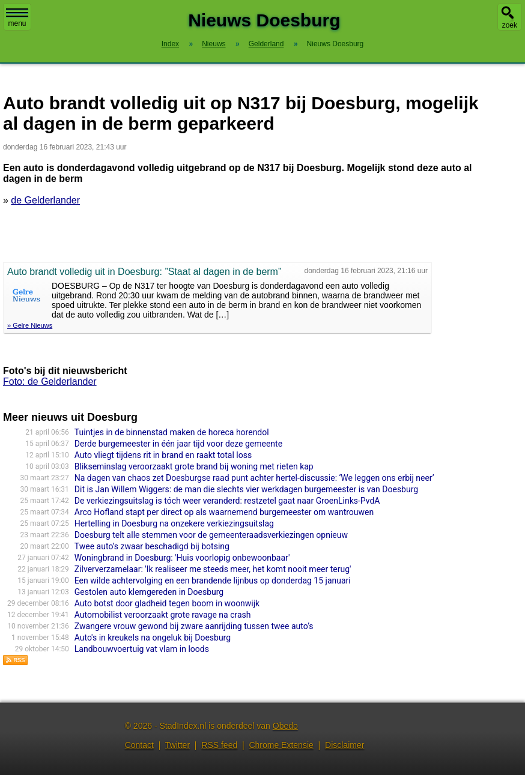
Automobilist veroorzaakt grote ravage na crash (162, 615)
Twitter (177, 745)
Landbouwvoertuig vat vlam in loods (141, 649)
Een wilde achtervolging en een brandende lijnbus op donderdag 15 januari (212, 580)
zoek (509, 25)
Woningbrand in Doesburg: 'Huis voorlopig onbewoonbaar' (182, 557)
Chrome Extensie (281, 745)
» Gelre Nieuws (29, 325)
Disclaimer (344, 745)
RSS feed (219, 745)
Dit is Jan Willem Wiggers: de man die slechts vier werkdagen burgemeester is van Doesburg (246, 489)
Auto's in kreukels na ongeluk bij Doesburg (152, 637)
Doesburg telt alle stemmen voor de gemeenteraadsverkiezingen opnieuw (211, 535)
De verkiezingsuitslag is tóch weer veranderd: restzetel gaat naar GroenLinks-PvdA (227, 500)
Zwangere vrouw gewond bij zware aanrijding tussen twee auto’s (194, 626)
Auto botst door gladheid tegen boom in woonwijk (166, 603)
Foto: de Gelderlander (50, 381)
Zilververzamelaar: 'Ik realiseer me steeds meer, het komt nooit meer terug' (212, 569)
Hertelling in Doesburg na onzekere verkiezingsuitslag (174, 523)
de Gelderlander (45, 200)
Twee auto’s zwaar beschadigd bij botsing (151, 546)
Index (170, 44)
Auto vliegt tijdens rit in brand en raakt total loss (163, 455)
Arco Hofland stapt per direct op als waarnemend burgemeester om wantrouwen (224, 512)
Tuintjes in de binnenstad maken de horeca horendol (171, 432)
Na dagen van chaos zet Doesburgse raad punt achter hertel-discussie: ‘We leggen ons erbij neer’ (254, 478)
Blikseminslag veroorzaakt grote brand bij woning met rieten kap (194, 466)
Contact (139, 745)
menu (17, 18)
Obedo (285, 726)
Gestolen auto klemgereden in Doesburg (148, 592)
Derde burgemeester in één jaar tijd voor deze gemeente (178, 443)
